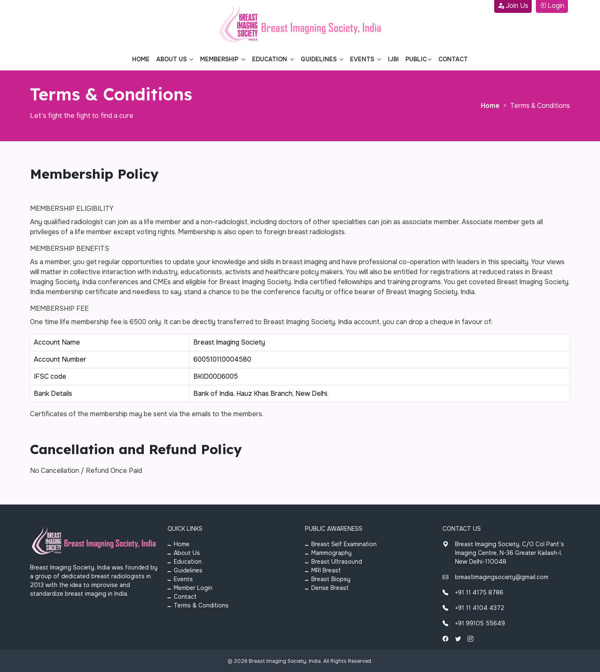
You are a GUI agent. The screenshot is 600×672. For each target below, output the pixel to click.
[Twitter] (458, 639)
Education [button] (270, 59)
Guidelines (188, 570)
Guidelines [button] (319, 59)
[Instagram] (470, 639)
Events (183, 579)
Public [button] (416, 59)
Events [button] (363, 59)
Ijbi (393, 59)
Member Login (193, 588)
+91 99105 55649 (473, 623)
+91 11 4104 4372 (473, 608)
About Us (187, 553)
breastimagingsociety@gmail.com (495, 577)
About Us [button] (172, 59)
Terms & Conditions (201, 605)
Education (188, 561)
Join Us (513, 5)
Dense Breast (330, 588)
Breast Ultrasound (336, 561)
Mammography (331, 553)
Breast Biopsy (330, 579)
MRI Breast (326, 570)
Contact (453, 59)
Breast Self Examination (344, 544)
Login (552, 5)
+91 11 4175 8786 (472, 592)
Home (141, 59)
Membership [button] (220, 59)
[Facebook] (445, 639)
